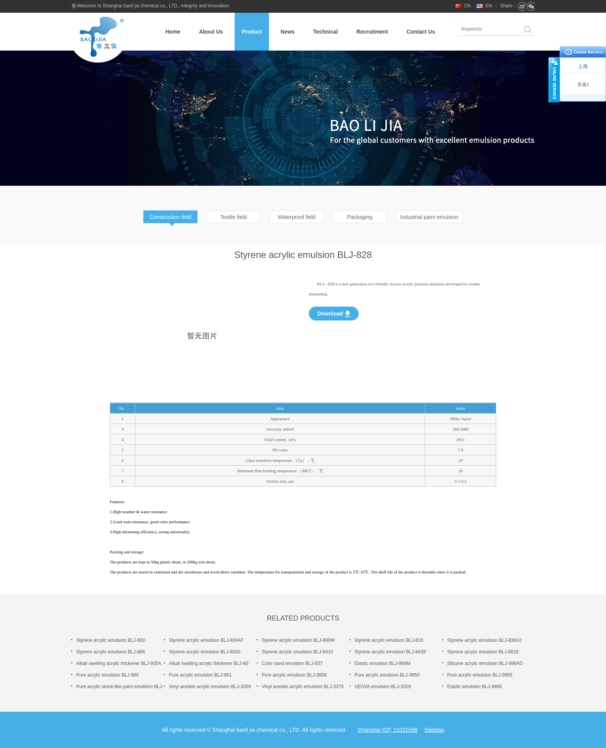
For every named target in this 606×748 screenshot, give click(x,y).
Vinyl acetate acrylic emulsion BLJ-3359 (210, 686)
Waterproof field (296, 217)
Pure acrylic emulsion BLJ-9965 (479, 675)
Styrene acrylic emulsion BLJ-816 (388, 640)
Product (252, 32)
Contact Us (421, 32)
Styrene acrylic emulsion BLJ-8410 (297, 652)
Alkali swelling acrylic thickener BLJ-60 (208, 663)
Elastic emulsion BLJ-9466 (474, 686)
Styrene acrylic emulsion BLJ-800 (110, 640)
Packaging (359, 217)
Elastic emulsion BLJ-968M (382, 663)
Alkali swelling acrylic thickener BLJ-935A (118, 663)
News (288, 32)
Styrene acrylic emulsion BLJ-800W (298, 640)
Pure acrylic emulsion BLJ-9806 (294, 675)
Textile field (233, 217)
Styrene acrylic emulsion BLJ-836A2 (484, 640)
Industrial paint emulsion (429, 217)
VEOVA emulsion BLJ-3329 (382, 686)
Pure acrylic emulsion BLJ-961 (200, 675)
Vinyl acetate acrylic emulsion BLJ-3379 (303, 686)
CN (467, 5)
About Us (211, 32)
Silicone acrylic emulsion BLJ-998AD (485, 663)
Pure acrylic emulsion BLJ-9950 (387, 675)
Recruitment (372, 32)
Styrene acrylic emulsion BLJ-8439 (390, 652)
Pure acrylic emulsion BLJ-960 (107, 675)
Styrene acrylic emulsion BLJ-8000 (204, 652)
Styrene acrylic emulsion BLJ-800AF (206, 640)
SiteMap (434, 730)
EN (488, 5)
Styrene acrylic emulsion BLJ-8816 (483, 652)
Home (172, 32)
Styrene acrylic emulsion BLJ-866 (110, 652)
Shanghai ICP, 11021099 (387, 730)
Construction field (170, 217)
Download (333, 313)
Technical (325, 32)
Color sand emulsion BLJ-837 (292, 663)
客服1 (583, 84)
